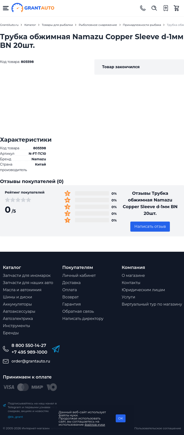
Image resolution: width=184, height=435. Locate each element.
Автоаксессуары (19, 311)
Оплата (69, 290)
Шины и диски (17, 297)
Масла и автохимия (22, 290)
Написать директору (83, 318)
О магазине (133, 275)
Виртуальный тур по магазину (152, 304)
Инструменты (16, 325)
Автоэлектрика (18, 318)
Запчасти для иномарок (27, 275)
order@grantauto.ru (31, 361)
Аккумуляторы (17, 304)
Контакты (131, 282)
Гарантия (71, 304)
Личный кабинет (79, 275)
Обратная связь (78, 311)
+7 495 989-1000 (29, 352)
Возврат (70, 297)
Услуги (128, 297)
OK (120, 418)
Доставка (71, 282)
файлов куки (95, 424)
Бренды (11, 333)
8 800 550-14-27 (29, 345)
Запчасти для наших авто (28, 282)
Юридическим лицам (143, 290)
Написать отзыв (150, 226)
